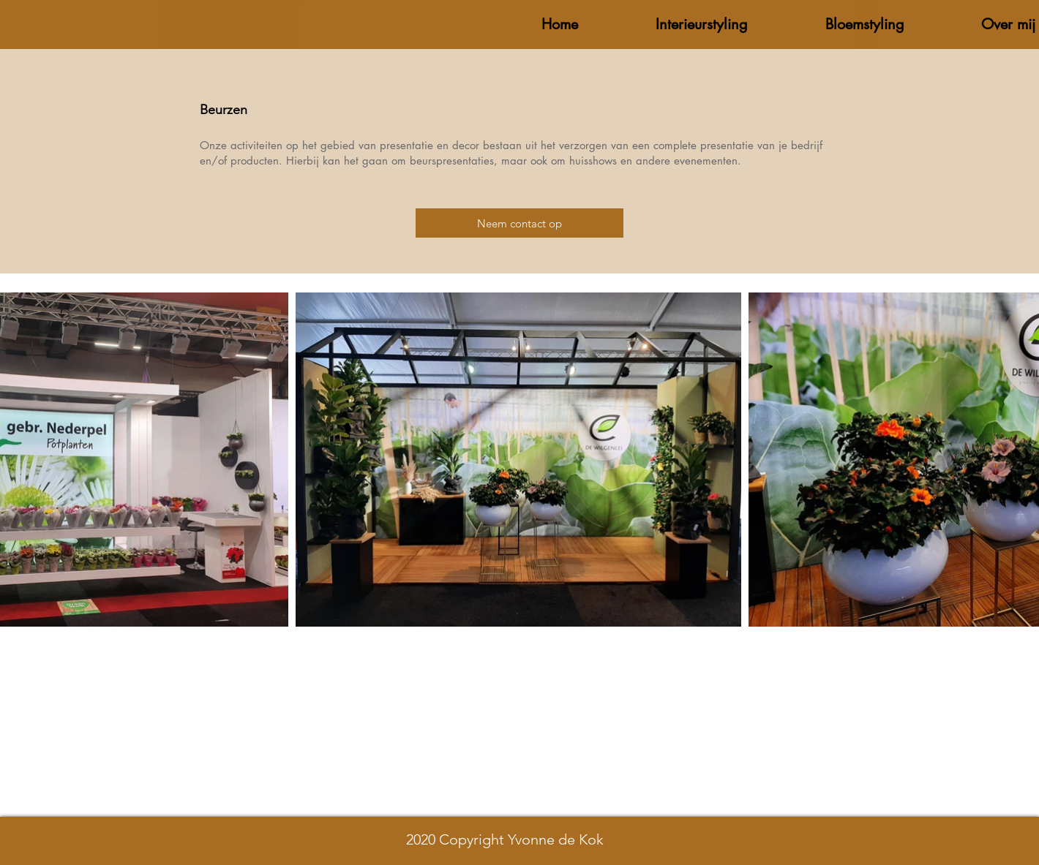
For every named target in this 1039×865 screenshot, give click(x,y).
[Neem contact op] (519, 223)
